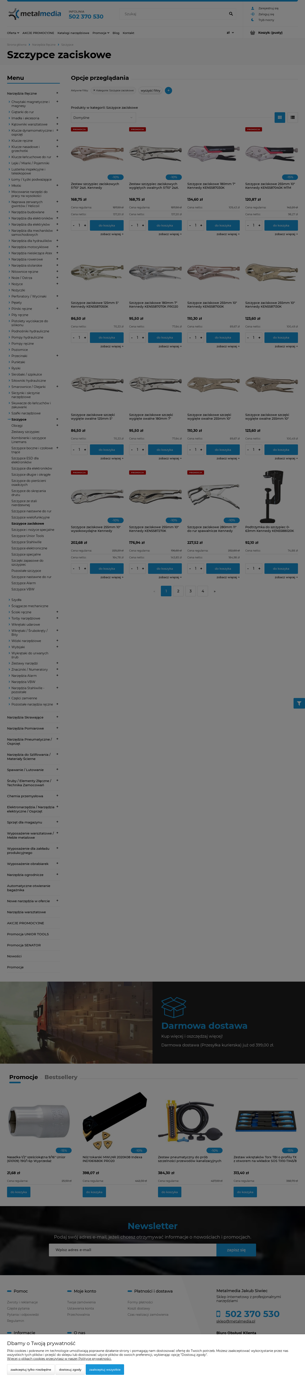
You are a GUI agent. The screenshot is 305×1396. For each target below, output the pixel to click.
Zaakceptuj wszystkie (105, 1369)
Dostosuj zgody (70, 1369)
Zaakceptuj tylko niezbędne (31, 1369)
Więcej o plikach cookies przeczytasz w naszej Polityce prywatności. (59, 1359)
